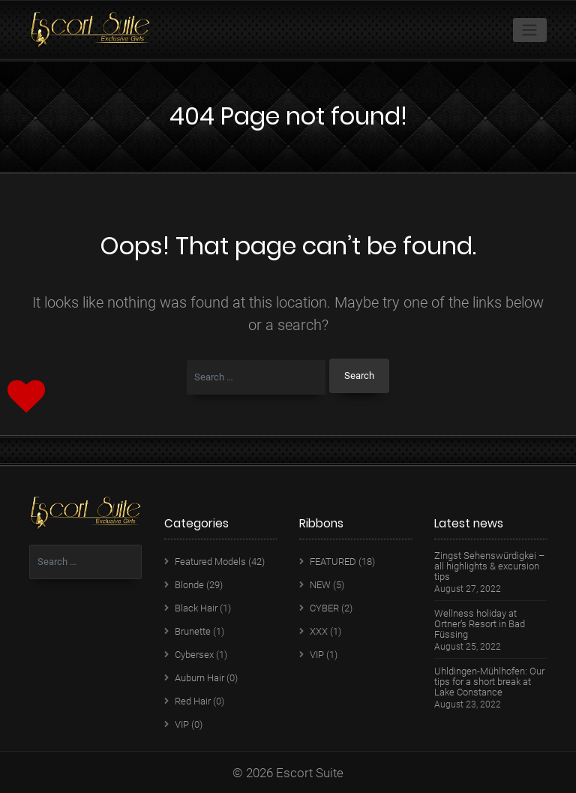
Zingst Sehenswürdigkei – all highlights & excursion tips (489, 566)
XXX (319, 631)
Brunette (193, 631)
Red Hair (193, 701)
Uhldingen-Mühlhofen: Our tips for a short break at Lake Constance (489, 682)
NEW (320, 584)
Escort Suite (310, 772)
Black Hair (196, 608)
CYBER (324, 608)
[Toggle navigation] (530, 30)
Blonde (189, 584)
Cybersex (194, 654)
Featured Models (210, 561)
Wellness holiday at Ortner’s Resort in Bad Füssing (479, 624)
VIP (182, 724)
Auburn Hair (199, 677)
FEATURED (333, 561)
